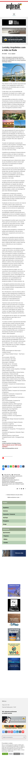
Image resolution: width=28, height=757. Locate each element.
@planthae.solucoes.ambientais (8, 482)
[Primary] (14, 14)
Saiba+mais (16, 753)
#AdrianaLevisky (16, 474)
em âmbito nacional (7, 713)
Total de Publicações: (7, 707)
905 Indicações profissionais (9, 711)
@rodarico (10, 483)
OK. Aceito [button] (5, 753)
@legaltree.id (16, 479)
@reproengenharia (18, 482)
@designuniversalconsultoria (7, 479)
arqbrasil (13, 53)
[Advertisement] (10, 572)
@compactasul (12, 477)
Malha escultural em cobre (13, 497)
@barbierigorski (19, 475)
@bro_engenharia (5, 477)
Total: (3, 705)
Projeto (5, 474)
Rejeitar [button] (10, 753)
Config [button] (22, 753)
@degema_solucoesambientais (8, 478)
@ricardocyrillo (5, 483)
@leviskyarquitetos (6, 481)
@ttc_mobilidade (16, 483)
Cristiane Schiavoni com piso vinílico (14, 494)
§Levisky (9, 474)
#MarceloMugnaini (6, 475)
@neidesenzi (12, 481)
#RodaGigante (13, 475)
